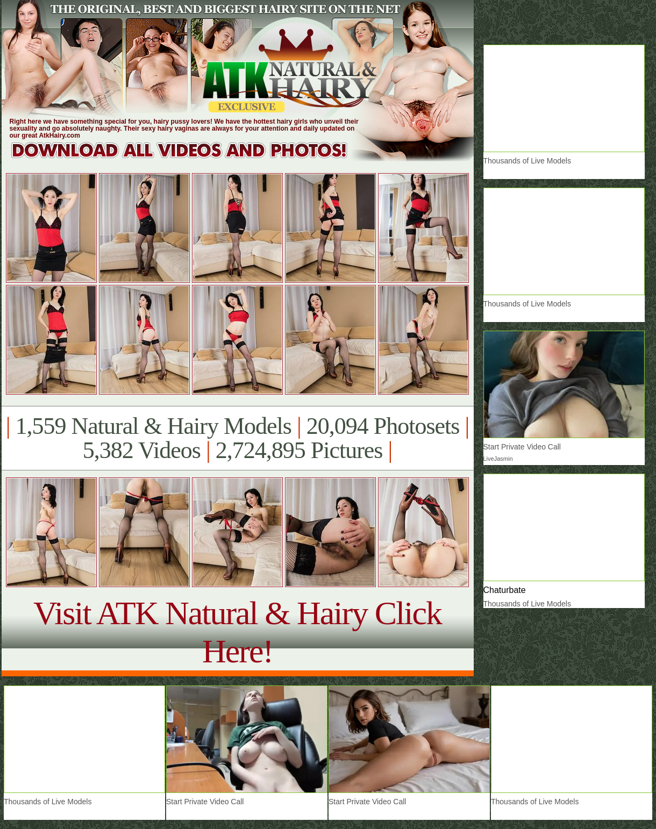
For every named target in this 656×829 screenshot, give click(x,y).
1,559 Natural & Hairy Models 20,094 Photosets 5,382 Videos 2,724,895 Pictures (237, 438)
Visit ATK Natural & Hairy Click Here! (237, 632)
